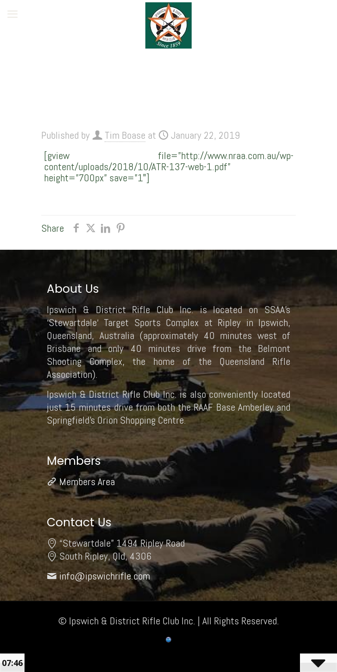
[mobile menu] (12, 14)
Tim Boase (125, 135)
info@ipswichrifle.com (104, 575)
